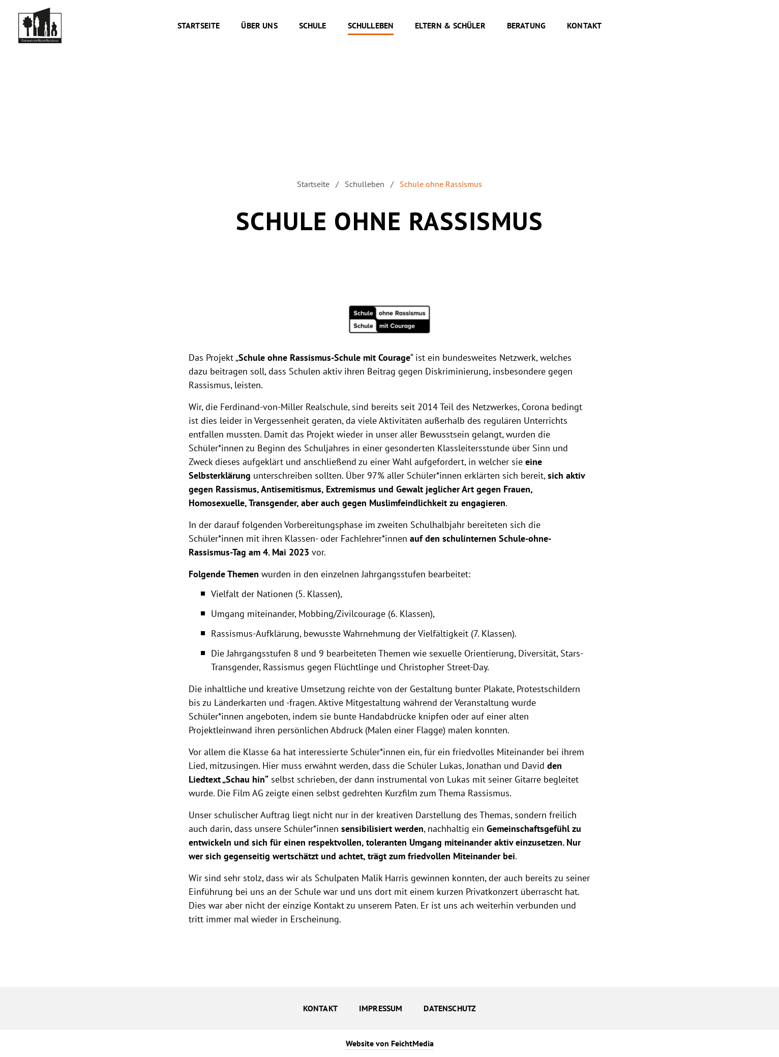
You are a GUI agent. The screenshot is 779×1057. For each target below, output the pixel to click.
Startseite (313, 184)
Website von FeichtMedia (390, 1043)
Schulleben (364, 184)
